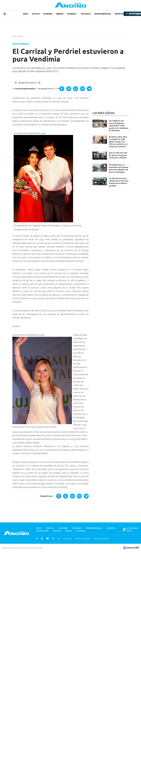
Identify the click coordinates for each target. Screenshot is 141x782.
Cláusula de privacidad (101, 538)
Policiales (86, 14)
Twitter (42, 538)
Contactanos (67, 538)
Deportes (119, 14)
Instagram (53, 538)
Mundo (69, 531)
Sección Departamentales (25, 89)
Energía (59, 14)
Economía (47, 14)
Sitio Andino (18, 36)
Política (36, 14)
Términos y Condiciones (83, 538)
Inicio (25, 14)
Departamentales (102, 14)
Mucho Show (42, 531)
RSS (59, 538)
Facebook (37, 538)
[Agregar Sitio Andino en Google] (27, 82)
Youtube (47, 538)
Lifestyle (57, 531)
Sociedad (72, 14)
